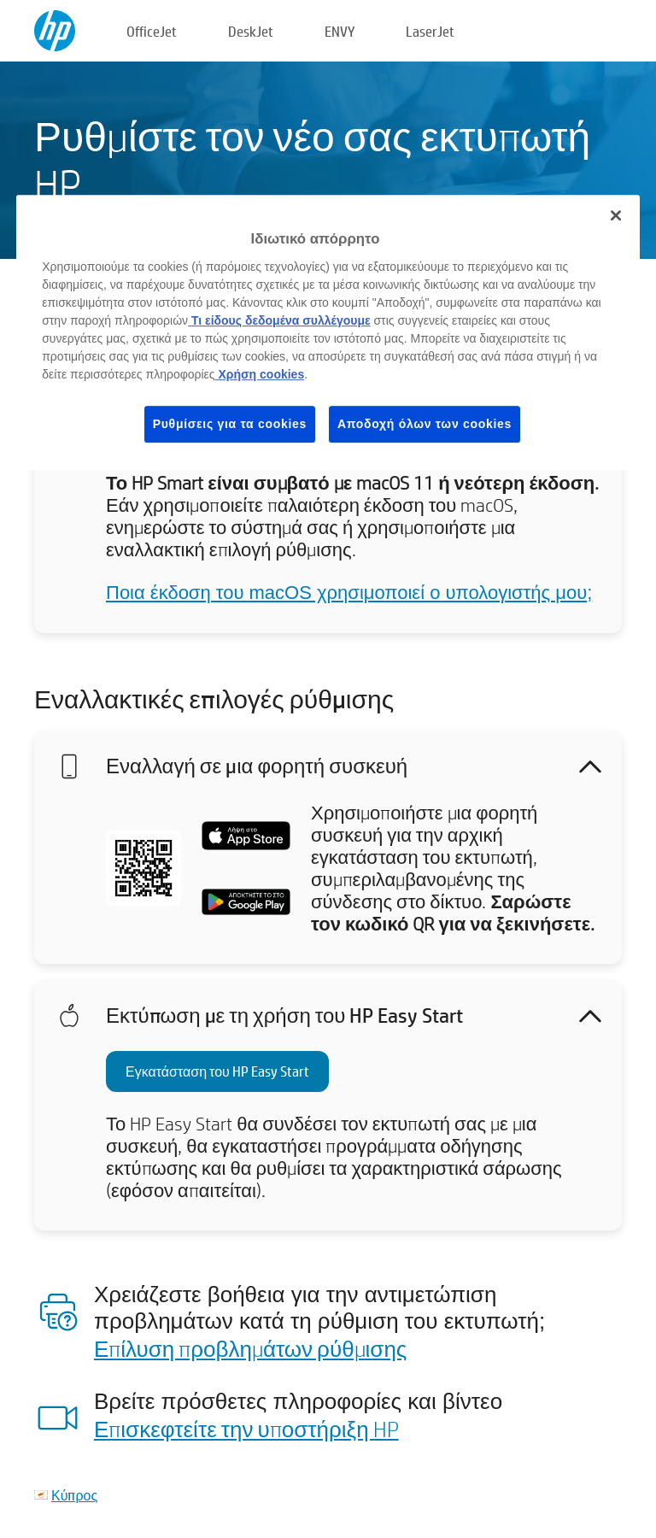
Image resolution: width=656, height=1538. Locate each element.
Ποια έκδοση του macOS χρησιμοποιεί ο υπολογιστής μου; (349, 592)
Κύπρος (74, 1495)
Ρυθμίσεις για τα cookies (230, 424)
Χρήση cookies (260, 374)
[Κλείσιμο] (616, 215)
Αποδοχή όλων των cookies (424, 424)
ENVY (339, 31)
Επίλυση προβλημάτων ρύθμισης (250, 1348)
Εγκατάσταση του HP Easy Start (217, 1071)
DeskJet (250, 31)
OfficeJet (151, 31)
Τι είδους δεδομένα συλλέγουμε (279, 320)
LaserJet (430, 31)
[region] (328, 332)
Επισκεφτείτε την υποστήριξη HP (246, 1428)
